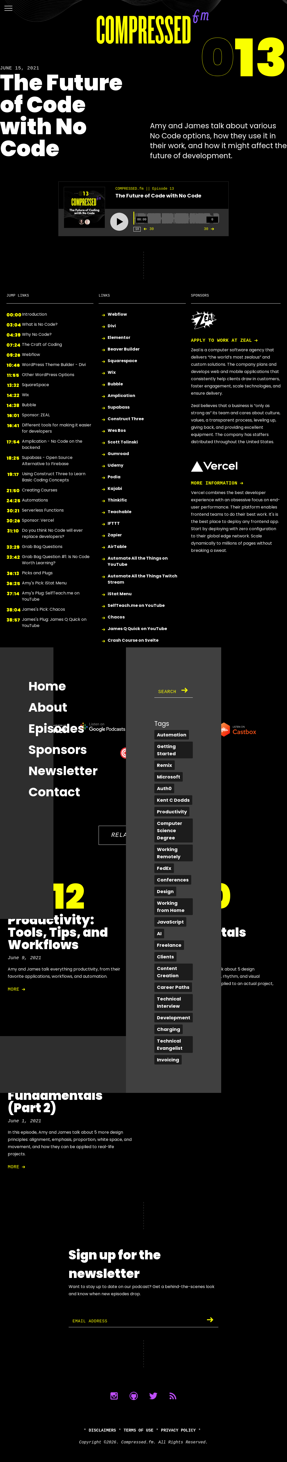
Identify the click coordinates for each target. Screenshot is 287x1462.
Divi (112, 326)
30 (147, 229)
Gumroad (118, 454)
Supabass (119, 407)
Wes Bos (117, 430)
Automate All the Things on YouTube (138, 561)
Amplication (121, 396)
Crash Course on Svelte (133, 640)
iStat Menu (120, 594)
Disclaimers (102, 1430)
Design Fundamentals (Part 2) (55, 1096)
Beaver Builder (124, 349)
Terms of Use (138, 1430)
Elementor (119, 338)
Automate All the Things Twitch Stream (142, 579)
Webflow (117, 314)
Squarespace (122, 361)
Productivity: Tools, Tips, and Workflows (58, 932)
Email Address (92, 1321)
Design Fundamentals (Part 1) (198, 932)
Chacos (116, 617)
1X (137, 229)
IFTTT (114, 523)
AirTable (117, 547)
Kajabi (115, 489)
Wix (112, 372)
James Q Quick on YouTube (137, 629)
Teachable (119, 512)
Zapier (115, 535)
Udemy (115, 465)
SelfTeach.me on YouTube (136, 605)
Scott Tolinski (123, 442)
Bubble (115, 384)
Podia (114, 477)
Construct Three (126, 419)
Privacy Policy (178, 1430)
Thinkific (117, 500)
